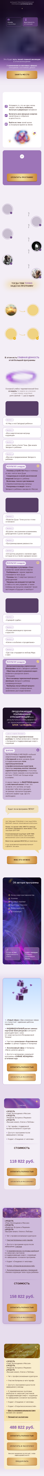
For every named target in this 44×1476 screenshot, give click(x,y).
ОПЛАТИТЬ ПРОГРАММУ (22, 177)
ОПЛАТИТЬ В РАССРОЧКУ (22, 1077)
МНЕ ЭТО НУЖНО (22, 860)
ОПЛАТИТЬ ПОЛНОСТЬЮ (22, 1067)
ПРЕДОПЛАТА (22, 1461)
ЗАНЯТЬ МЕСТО (22, 75)
